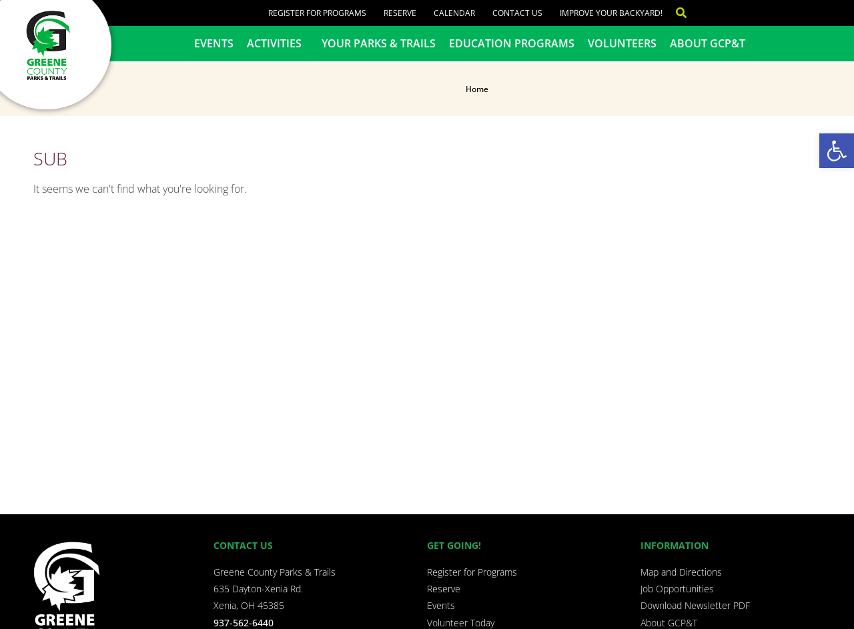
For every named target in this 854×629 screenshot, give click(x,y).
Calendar (454, 13)
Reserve (400, 13)
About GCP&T (707, 43)
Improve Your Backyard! (611, 13)
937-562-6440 (244, 622)
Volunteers (622, 43)
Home (477, 89)
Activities (277, 43)
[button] (836, 150)
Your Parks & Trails (379, 43)
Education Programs (511, 43)
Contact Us (517, 13)
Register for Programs (317, 13)
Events (214, 43)
